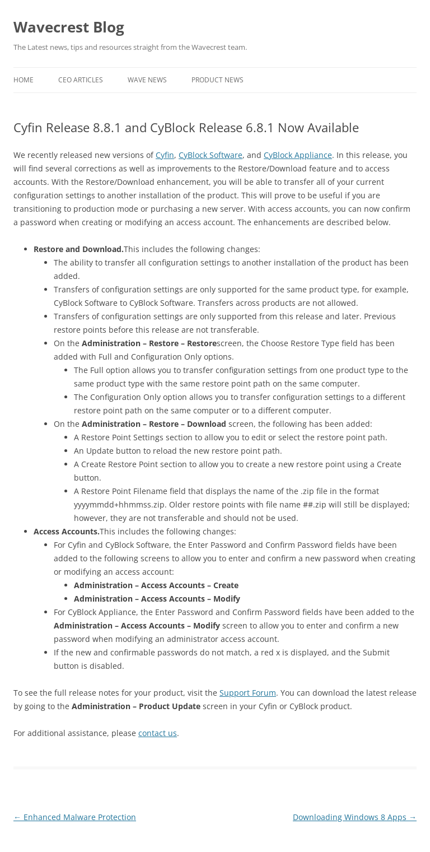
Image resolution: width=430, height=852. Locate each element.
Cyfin (165, 155)
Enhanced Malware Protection (74, 817)
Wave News (147, 80)
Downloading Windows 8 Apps (355, 817)
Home (23, 80)
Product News (217, 80)
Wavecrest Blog (68, 27)
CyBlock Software (210, 155)
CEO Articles (80, 80)
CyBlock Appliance (298, 155)
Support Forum (247, 692)
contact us (157, 733)
